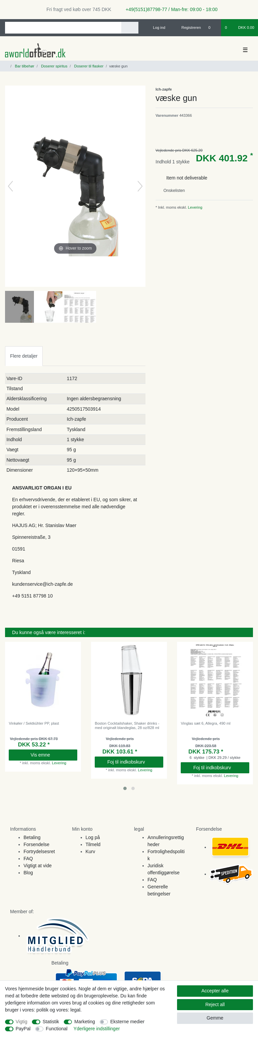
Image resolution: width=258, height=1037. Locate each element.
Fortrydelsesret (39, 851)
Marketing (84, 1021)
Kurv (90, 851)
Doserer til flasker (88, 66)
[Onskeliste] (213, 27)
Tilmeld (93, 844)
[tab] (24, 356)
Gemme (215, 1018)
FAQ (28, 858)
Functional (57, 1028)
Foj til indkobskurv (132, 762)
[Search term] (63, 28)
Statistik (51, 1021)
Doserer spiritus (53, 66)
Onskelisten (171, 190)
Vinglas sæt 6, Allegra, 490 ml (205, 723)
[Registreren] (187, 27)
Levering (194, 207)
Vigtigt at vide (38, 865)
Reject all (215, 1004)
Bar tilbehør (24, 66)
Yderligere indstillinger (97, 1028)
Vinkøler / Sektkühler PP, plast (34, 723)
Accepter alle (215, 990)
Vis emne (51, 755)
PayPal (23, 1028)
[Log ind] (156, 27)
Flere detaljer (24, 356)
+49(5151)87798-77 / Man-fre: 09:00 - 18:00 (169, 9)
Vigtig (22, 1021)
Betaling (32, 837)
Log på (93, 837)
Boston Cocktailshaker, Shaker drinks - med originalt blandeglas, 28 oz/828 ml (127, 725)
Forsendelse (36, 844)
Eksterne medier (127, 1021)
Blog (28, 872)
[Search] (129, 28)
